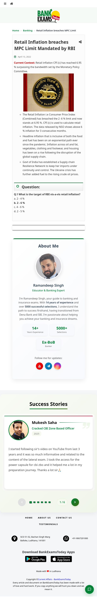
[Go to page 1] (30, 503)
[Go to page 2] (34, 503)
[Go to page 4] (42, 503)
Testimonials (48, 524)
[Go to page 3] (38, 503)
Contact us (64, 518)
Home (15, 30)
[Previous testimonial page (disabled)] (22, 503)
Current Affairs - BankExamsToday (54, 579)
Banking (27, 30)
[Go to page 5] (46, 503)
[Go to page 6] (49, 503)
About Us (44, 518)
